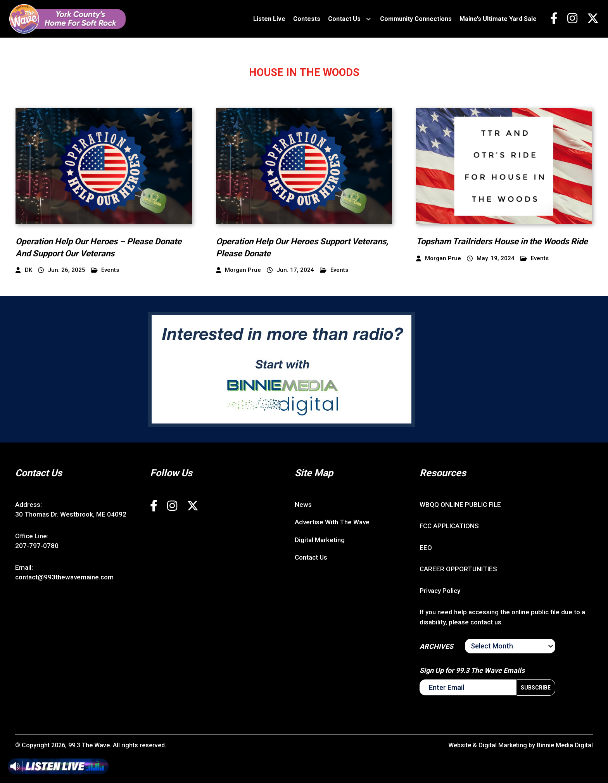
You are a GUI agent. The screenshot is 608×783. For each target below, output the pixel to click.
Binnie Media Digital (565, 745)
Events (105, 270)
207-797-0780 (37, 546)
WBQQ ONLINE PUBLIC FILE (460, 504)
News (303, 504)
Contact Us (344, 18)
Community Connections (416, 18)
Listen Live (269, 18)
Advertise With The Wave (332, 522)
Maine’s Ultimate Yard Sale (498, 18)
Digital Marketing (320, 540)
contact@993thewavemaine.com (64, 577)
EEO (426, 547)
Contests (306, 18)
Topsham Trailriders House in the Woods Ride (502, 241)
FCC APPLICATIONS (449, 526)
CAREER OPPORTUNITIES (458, 569)
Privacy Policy (440, 591)
